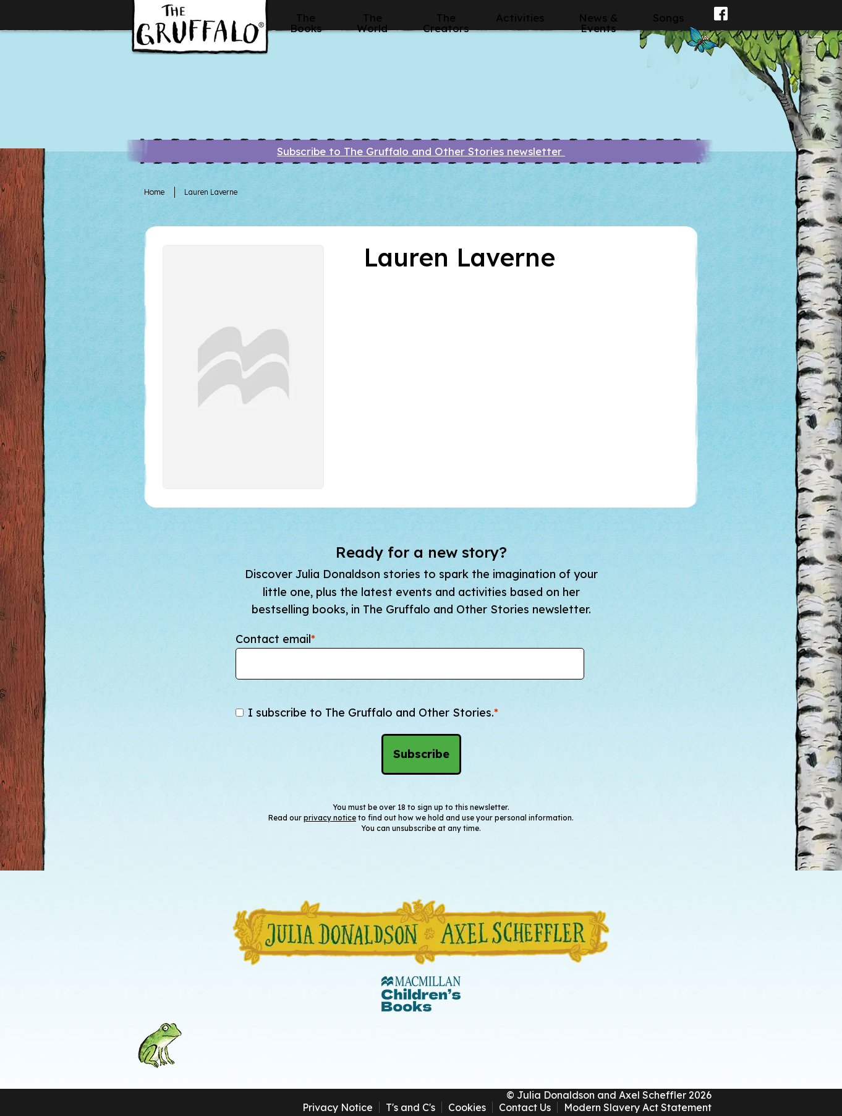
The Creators (446, 23)
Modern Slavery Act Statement (638, 1107)
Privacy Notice (337, 1107)
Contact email (275, 639)
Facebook (721, 21)
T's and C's (410, 1107)
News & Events (598, 23)
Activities (520, 17)
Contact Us (525, 1107)
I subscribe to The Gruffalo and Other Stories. (373, 712)
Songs (668, 17)
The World (372, 23)
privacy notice (330, 817)
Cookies (467, 1107)
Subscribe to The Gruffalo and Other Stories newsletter (421, 151)
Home (154, 192)
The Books (305, 23)
